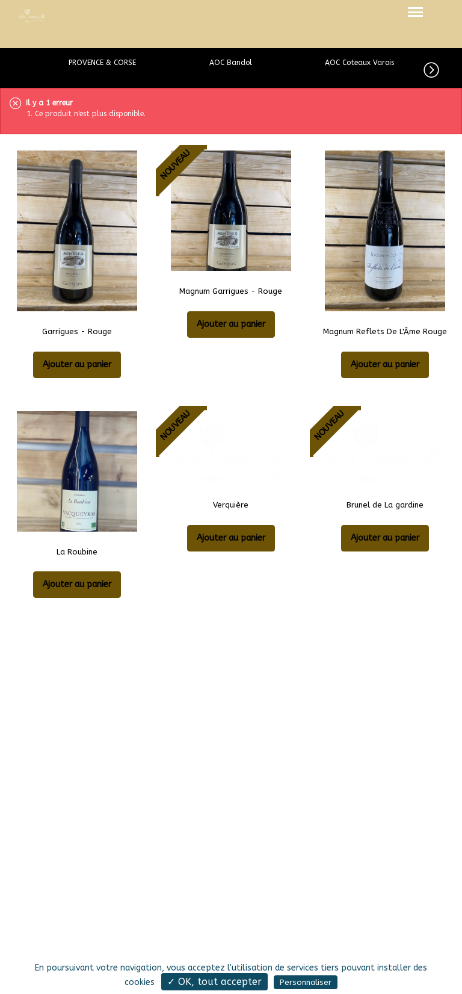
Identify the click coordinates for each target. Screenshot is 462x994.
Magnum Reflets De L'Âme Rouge (385, 331)
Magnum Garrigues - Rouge (230, 291)
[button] (443, 68)
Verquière (230, 504)
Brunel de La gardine (385, 504)
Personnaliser (305, 982)
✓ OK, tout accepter (214, 981)
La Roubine (77, 551)
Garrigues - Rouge (77, 331)
